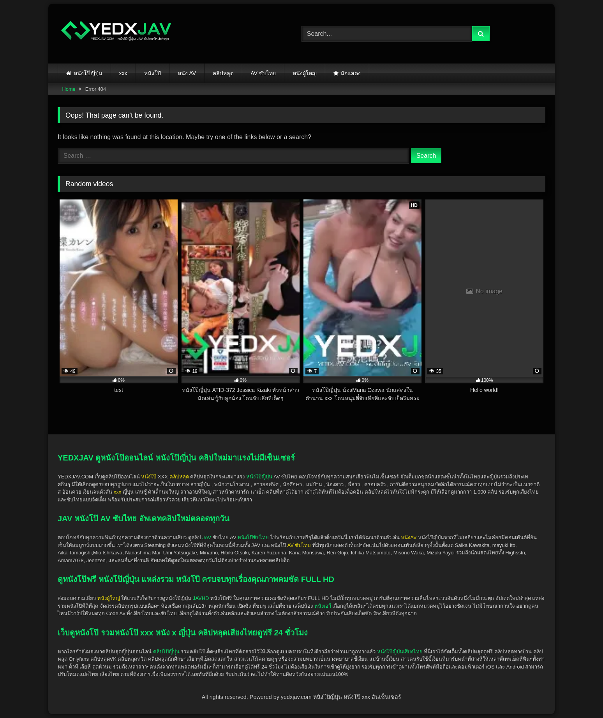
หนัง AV (187, 73)
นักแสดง (350, 73)
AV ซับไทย (263, 73)
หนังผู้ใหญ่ (305, 73)
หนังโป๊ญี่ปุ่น (88, 73)
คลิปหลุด (223, 73)
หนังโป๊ (152, 73)
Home (69, 89)
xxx (123, 73)
